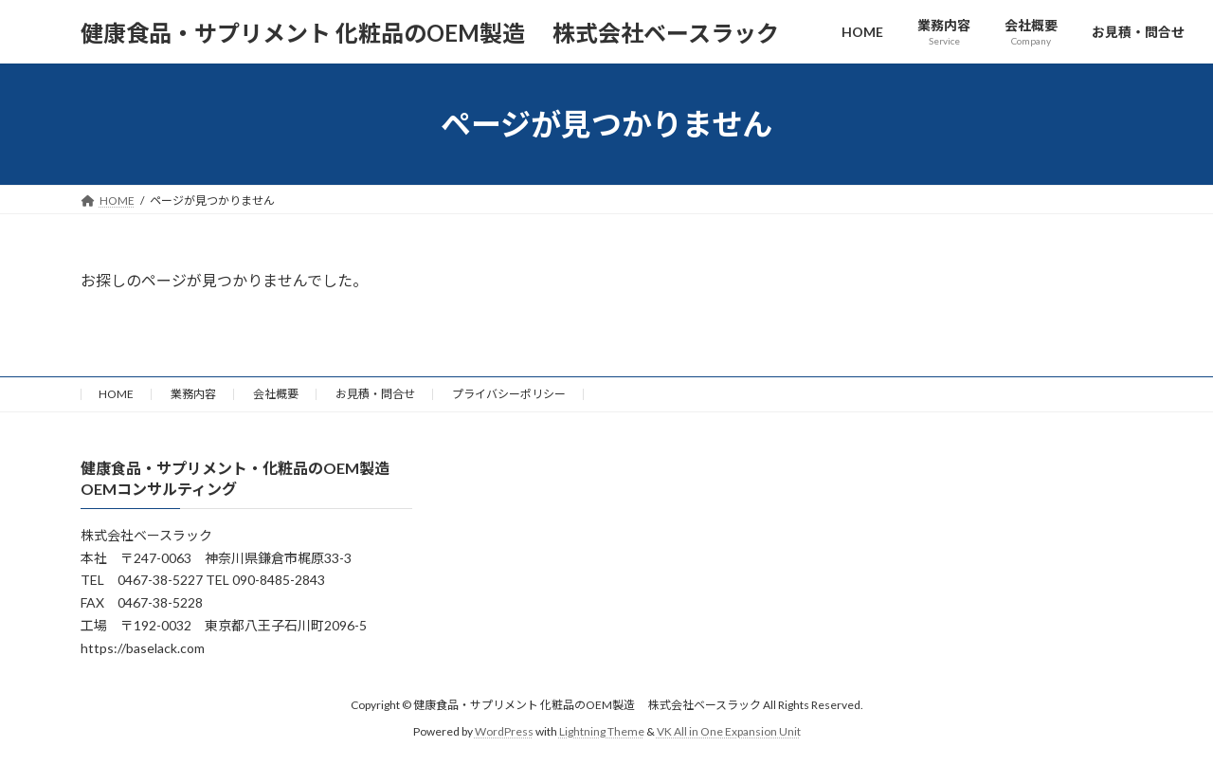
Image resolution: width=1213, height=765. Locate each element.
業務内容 (193, 394)
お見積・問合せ (375, 394)
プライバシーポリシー (509, 394)
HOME (116, 394)
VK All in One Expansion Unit (729, 731)
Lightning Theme (601, 731)
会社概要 (276, 394)
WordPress (504, 731)
